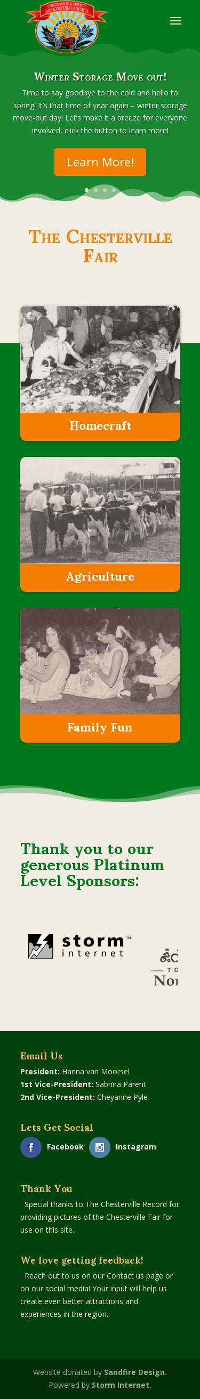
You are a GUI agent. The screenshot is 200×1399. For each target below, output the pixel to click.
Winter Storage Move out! (100, 81)
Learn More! (100, 167)
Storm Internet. (121, 1385)
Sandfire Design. (135, 1372)
